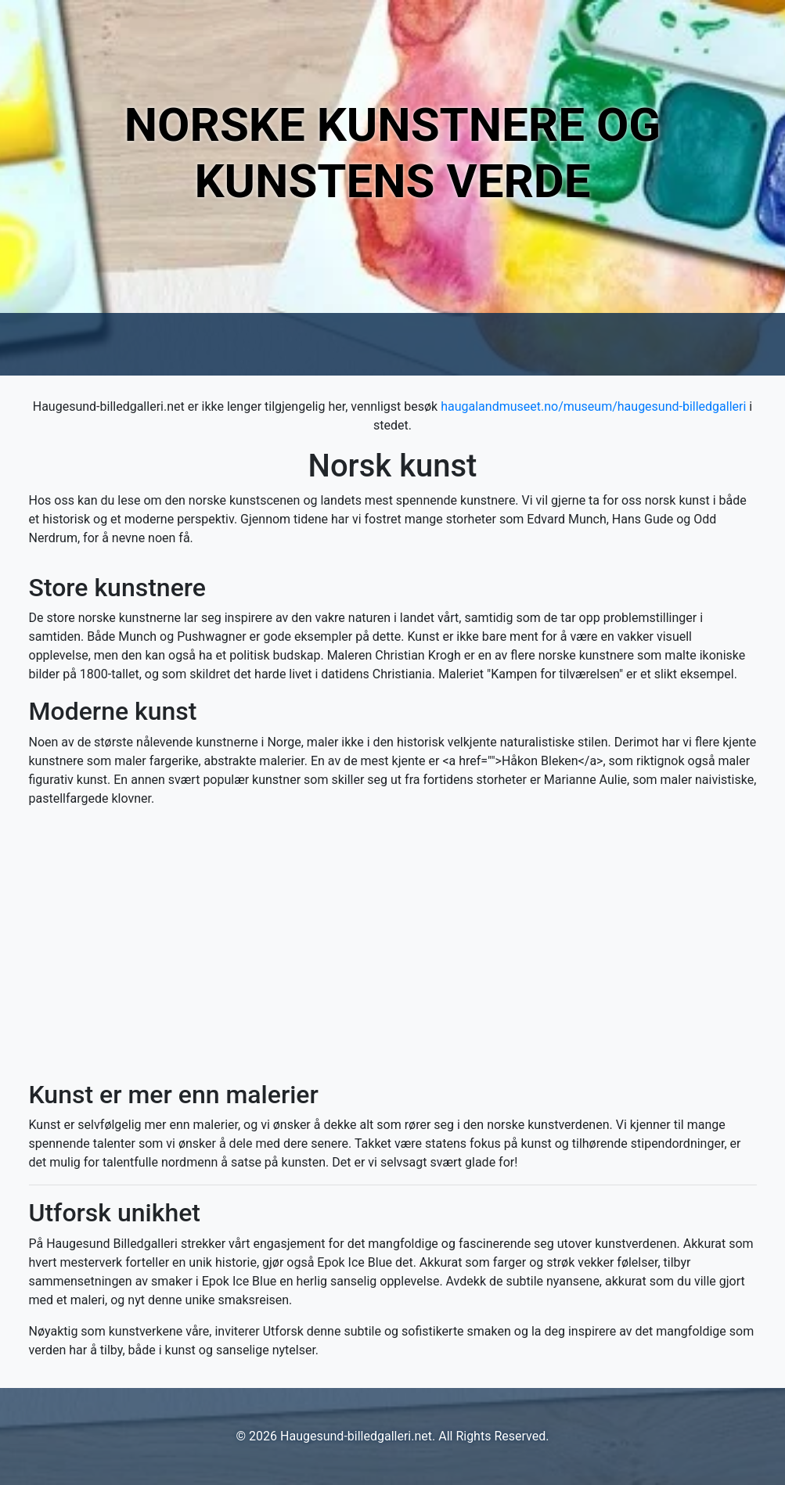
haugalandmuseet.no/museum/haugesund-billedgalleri (593, 406)
